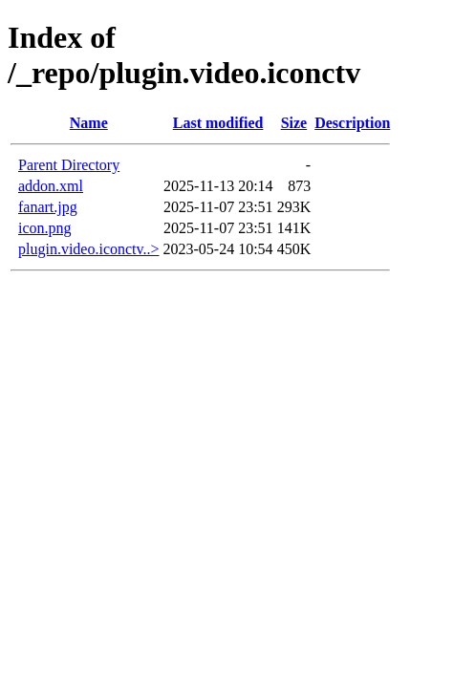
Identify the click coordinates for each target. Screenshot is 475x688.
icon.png (45, 228)
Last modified (218, 123)
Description (352, 123)
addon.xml (50, 186)
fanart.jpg (47, 207)
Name (89, 123)
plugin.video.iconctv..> (89, 249)
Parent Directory (68, 165)
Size (294, 123)
